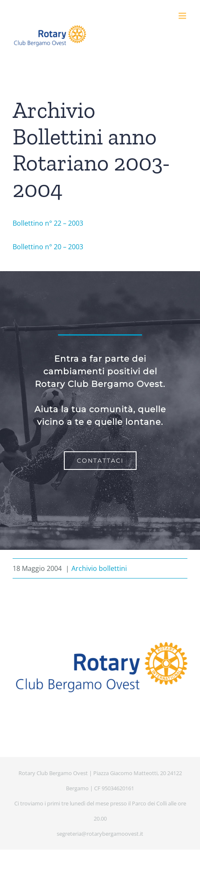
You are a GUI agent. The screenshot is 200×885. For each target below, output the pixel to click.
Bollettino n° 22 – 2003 (48, 223)
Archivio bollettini (99, 568)
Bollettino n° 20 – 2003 (48, 246)
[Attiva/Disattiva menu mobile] (183, 15)
